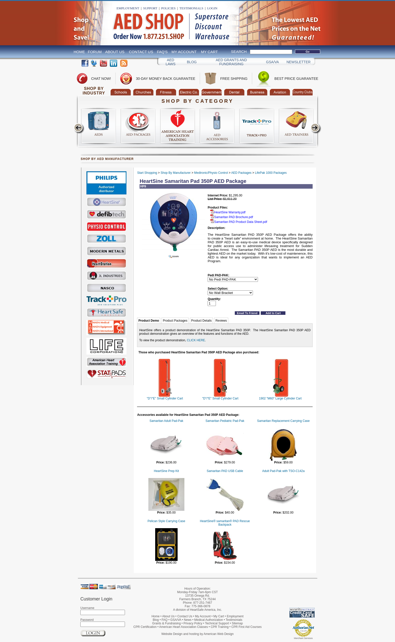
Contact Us (141, 52)
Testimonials (191, 8)
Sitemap (237, 623)
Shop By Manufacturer (175, 173)
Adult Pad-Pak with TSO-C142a (283, 471)
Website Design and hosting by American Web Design (197, 634)
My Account (184, 52)
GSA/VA (272, 62)
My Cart (209, 52)
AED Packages (241, 173)
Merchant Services (303, 638)
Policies (168, 8)
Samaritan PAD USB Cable (225, 471)
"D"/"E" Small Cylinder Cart (165, 398)
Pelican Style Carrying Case (166, 521)
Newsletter (298, 62)
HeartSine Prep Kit (166, 471)
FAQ (164, 620)
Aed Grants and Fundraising (231, 62)
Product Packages (175, 320)
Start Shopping (147, 173)
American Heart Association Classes (183, 627)
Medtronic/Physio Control (211, 173)
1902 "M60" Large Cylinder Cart (280, 398)
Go (307, 51)
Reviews (221, 320)
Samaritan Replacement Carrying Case (283, 421)
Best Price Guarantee (296, 79)
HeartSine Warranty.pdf (227, 212)
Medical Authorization (208, 620)
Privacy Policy (192, 623)
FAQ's (162, 52)
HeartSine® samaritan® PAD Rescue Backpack (225, 522)
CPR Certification (145, 627)
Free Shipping (233, 79)
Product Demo (148, 320)
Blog (192, 62)
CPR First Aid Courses (246, 627)
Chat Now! (101, 79)
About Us (114, 52)
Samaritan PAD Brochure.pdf (231, 217)
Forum (95, 52)
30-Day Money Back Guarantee (165, 79)
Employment (128, 8)
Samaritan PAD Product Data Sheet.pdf (238, 222)
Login (212, 8)
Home (79, 52)
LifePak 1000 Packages (271, 173)
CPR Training (219, 627)
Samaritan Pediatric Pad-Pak (225, 421)
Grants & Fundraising (166, 623)
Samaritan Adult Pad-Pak (166, 421)
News (187, 620)
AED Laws (170, 62)
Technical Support (217, 623)
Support (150, 8)
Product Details (201, 320)
